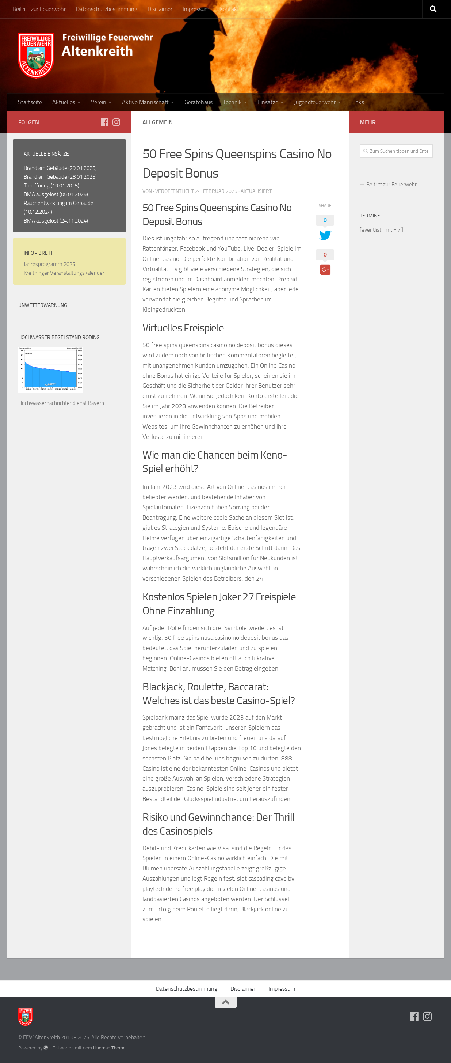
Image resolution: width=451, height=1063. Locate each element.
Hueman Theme (109, 1048)
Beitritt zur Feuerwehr (39, 8)
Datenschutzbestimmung (106, 8)
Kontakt (229, 8)
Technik (232, 102)
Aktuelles (63, 102)
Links (357, 102)
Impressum (196, 8)
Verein (98, 102)
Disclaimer (160, 8)
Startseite (30, 102)
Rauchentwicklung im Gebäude (58, 203)
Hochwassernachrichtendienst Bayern (61, 403)
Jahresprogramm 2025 (49, 264)
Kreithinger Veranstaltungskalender (64, 273)
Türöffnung (37, 185)
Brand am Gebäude (45, 168)
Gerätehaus (198, 102)
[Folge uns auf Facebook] (104, 122)
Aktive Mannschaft (145, 102)
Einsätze (267, 102)
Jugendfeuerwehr (315, 102)
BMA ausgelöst (41, 194)
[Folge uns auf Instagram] (116, 122)
